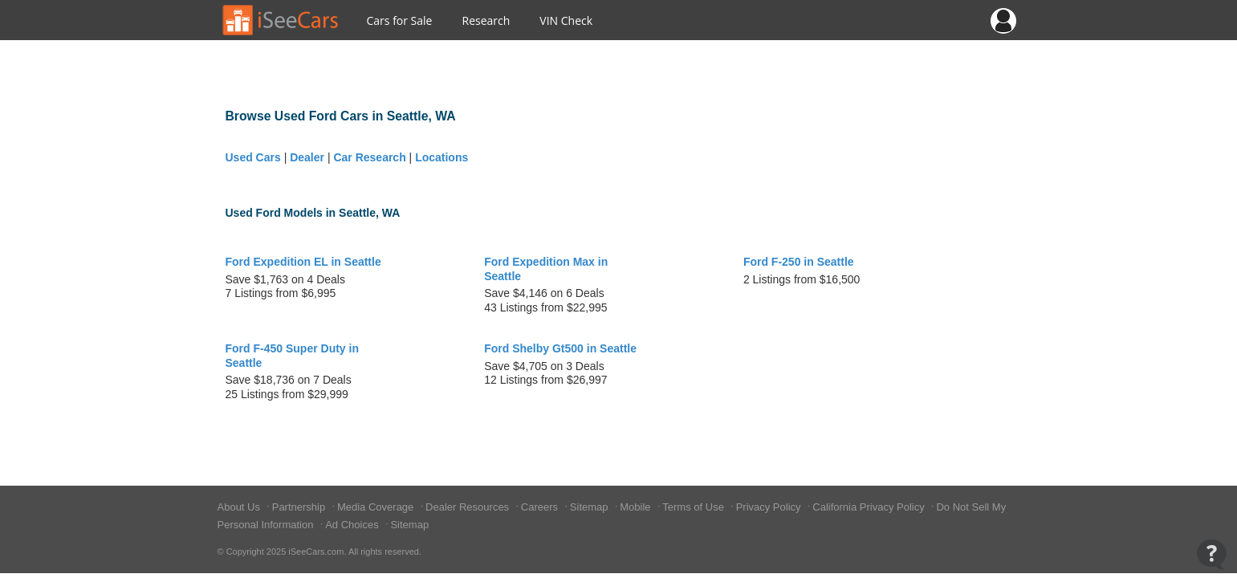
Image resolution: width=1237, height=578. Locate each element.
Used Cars (253, 157)
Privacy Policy (770, 507)
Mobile (636, 507)
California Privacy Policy (869, 507)
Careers (541, 507)
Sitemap (590, 507)
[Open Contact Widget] (1211, 554)
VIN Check (565, 20)
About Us (240, 507)
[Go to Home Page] (281, 20)
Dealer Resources (468, 507)
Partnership (300, 507)
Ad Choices (353, 525)
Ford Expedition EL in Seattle (303, 261)
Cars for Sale (400, 20)
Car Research (369, 157)
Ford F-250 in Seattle (798, 261)
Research (486, 20)
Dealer (307, 157)
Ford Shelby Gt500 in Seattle (560, 348)
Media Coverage (377, 507)
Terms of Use (694, 507)
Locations (441, 157)
